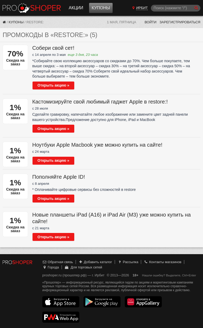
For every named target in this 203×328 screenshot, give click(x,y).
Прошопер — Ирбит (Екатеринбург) (32, 8)
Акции (76, 8)
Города (50, 267)
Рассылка (127, 262)
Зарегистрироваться (179, 22)
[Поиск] (175, 8)
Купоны (101, 8)
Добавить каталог (95, 262)
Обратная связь (57, 262)
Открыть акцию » (53, 85)
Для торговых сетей (83, 267)
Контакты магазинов (162, 262)
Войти (150, 22)
